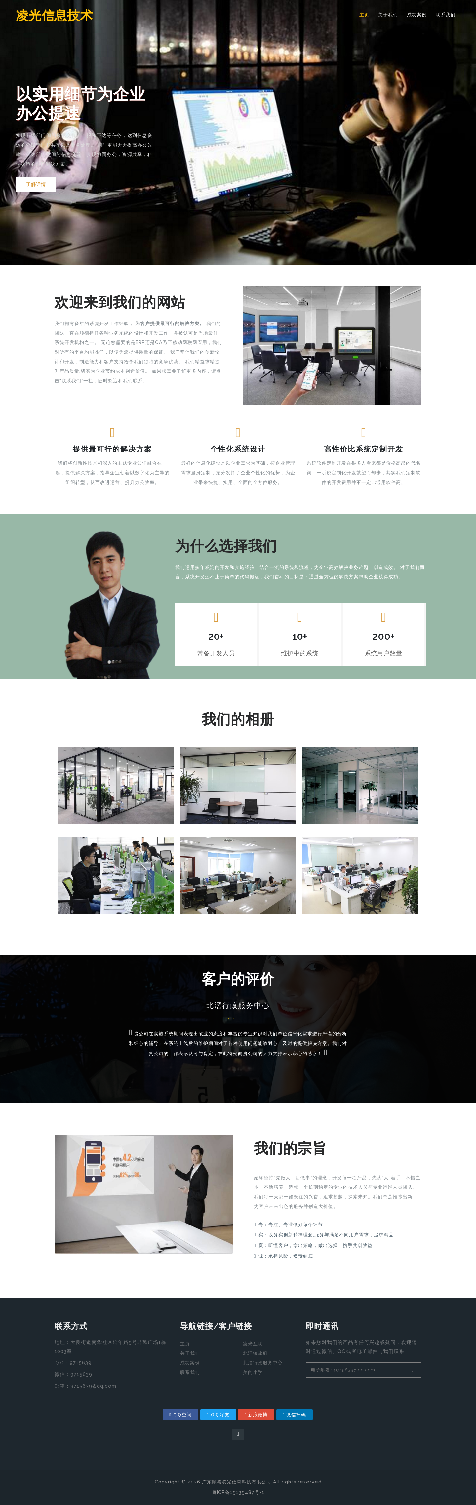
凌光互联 (253, 1343)
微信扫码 (294, 1414)
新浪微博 (256, 1414)
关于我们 (388, 14)
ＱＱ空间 (180, 1414)
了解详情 (37, 184)
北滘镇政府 (255, 1353)
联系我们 (446, 14)
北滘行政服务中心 (263, 1362)
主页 (364, 14)
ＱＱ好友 (218, 1414)
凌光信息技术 (56, 15)
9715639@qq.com (93, 1386)
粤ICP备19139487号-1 (238, 1492)
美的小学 (253, 1372)
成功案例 (417, 14)
